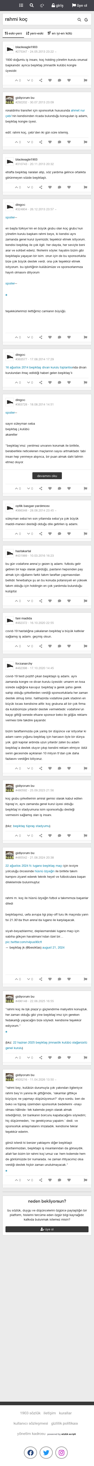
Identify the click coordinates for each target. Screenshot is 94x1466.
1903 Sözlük (8, 5)
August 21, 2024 (53, 947)
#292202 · (34, 102)
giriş (57, 5)
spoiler (10, 217)
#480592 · (34, 790)
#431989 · (34, 555)
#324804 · (36, 209)
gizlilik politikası (64, 1423)
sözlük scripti (68, 1434)
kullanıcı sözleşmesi (31, 1423)
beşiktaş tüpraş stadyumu (31, 826)
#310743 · (34, 164)
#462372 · (34, 623)
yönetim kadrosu (31, 1433)
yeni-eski (34, 33)
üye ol (79, 5)
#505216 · (36, 1079)
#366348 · (36, 510)
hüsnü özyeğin (44, 871)
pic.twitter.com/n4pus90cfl (23, 942)
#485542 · (34, 857)
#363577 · (34, 359)
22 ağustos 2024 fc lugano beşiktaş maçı (33, 865)
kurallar (65, 1412)
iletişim (50, 1412)
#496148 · (34, 1001)
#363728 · (34, 404)
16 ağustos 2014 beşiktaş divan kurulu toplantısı (39, 367)
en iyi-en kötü (60, 33)
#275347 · (36, 51)
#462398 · (34, 668)
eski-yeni (13, 33)
